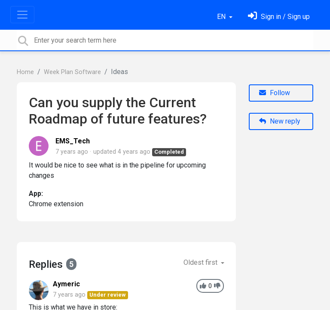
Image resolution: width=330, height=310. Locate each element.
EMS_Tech (72, 141)
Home (25, 72)
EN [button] (222, 16)
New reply (279, 121)
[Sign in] (278, 16)
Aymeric (66, 284)
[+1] (203, 286)
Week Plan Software (72, 72)
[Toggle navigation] (22, 14)
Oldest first (201, 262)
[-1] (217, 286)
